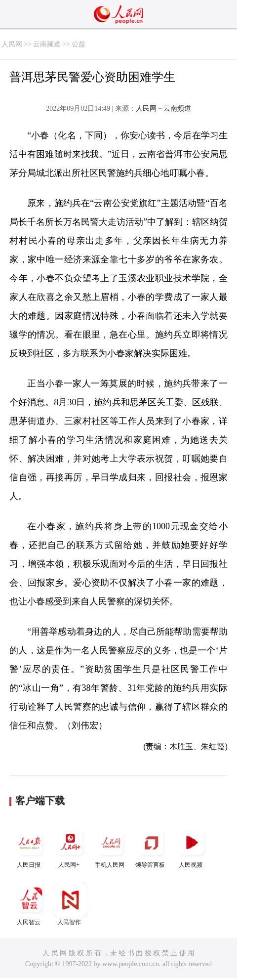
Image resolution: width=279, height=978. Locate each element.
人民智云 (29, 904)
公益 (78, 44)
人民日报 (29, 846)
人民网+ (70, 846)
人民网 (11, 44)
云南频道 (47, 44)
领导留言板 (151, 846)
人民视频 (191, 846)
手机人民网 (110, 846)
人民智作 (70, 904)
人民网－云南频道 (163, 108)
